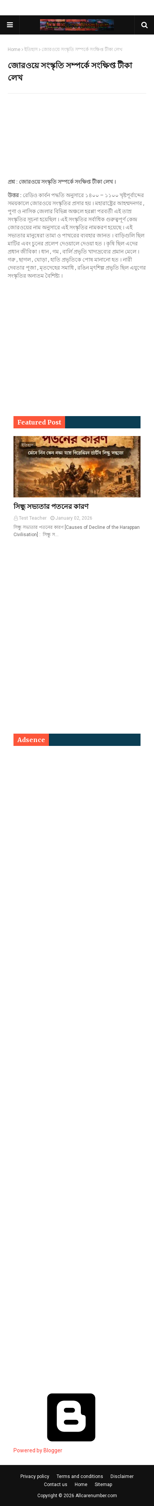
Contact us (55, 1484)
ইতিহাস (31, 49)
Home (14, 49)
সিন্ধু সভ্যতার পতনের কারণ (51, 506)
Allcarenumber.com (96, 1495)
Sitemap (103, 1484)
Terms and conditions (80, 1476)
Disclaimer (122, 1476)
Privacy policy (34, 1476)
